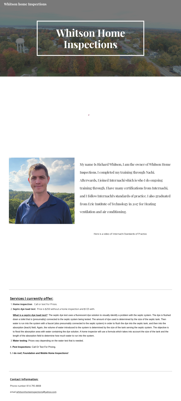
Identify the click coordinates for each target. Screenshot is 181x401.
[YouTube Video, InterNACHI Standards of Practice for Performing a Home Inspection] (48, 258)
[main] (90, 38)
